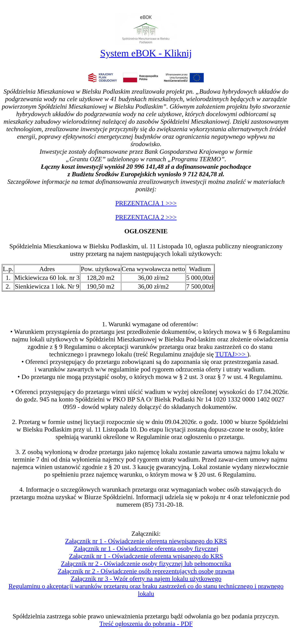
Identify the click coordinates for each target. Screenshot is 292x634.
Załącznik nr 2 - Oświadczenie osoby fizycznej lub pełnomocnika (146, 563)
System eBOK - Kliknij (146, 53)
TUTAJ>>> (231, 354)
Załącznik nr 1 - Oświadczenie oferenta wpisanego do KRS (146, 556)
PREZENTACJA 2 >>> (146, 217)
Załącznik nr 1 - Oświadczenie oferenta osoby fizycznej (146, 548)
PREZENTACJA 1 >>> (146, 203)
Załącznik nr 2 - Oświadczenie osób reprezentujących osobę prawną (146, 571)
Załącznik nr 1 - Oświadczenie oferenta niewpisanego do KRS (146, 541)
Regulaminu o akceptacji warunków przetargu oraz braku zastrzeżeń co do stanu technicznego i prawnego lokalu (146, 589)
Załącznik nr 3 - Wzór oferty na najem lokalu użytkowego (146, 578)
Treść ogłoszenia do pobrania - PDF (146, 623)
